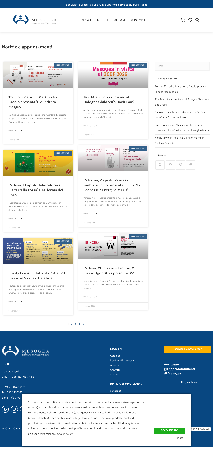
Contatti (115, 372)
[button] (208, 21)
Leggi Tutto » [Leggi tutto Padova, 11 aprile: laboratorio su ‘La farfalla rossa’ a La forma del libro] (15, 221)
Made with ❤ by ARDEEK (197, 431)
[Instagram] (180, 171)
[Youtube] (190, 171)
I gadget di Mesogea (122, 362)
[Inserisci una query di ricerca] (182, 68)
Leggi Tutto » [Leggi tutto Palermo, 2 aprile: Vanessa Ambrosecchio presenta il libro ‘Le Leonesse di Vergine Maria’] (90, 216)
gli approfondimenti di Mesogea (181, 370)
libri (102, 21)
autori (120, 21)
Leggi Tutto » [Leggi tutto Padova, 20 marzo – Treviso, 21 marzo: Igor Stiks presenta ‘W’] (90, 299)
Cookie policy (65, 434)
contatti (140, 21)
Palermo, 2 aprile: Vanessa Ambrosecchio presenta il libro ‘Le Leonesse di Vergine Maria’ (112, 187)
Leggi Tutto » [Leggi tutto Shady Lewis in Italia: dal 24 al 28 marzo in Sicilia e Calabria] (15, 304)
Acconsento (169, 430)
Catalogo (115, 358)
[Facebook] (170, 171)
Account (115, 367)
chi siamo (82, 21)
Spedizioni (116, 393)
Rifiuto (181, 438)
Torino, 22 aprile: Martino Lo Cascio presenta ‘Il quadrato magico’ (32, 103)
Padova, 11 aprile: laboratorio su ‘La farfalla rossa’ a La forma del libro (35, 191)
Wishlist (115, 377)
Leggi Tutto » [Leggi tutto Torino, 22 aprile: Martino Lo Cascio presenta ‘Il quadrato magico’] (15, 133)
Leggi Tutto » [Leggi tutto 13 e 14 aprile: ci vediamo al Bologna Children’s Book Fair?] (90, 128)
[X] (160, 171)
